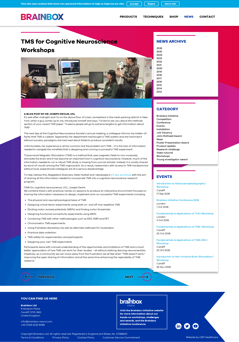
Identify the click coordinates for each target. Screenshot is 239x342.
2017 (159, 78)
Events (161, 126)
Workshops (163, 156)
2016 (159, 81)
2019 (159, 71)
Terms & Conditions (32, 337)
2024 (159, 55)
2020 (159, 68)
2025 (159, 51)
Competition (164, 119)
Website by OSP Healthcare (202, 337)
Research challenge (168, 149)
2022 (159, 61)
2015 (159, 85)
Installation (163, 129)
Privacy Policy (60, 337)
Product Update (166, 146)
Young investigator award (172, 159)
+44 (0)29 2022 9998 (33, 325)
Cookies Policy (85, 337)
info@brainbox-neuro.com (36, 321)
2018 (159, 75)
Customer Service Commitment (121, 337)
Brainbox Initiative (167, 116)
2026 (159, 48)
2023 (159, 58)
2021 (159, 65)
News (160, 139)
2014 (159, 88)
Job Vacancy (164, 132)
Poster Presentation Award (173, 142)
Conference (163, 122)
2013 (159, 92)
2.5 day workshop (121, 175)
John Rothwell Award (169, 136)
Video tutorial (165, 152)
